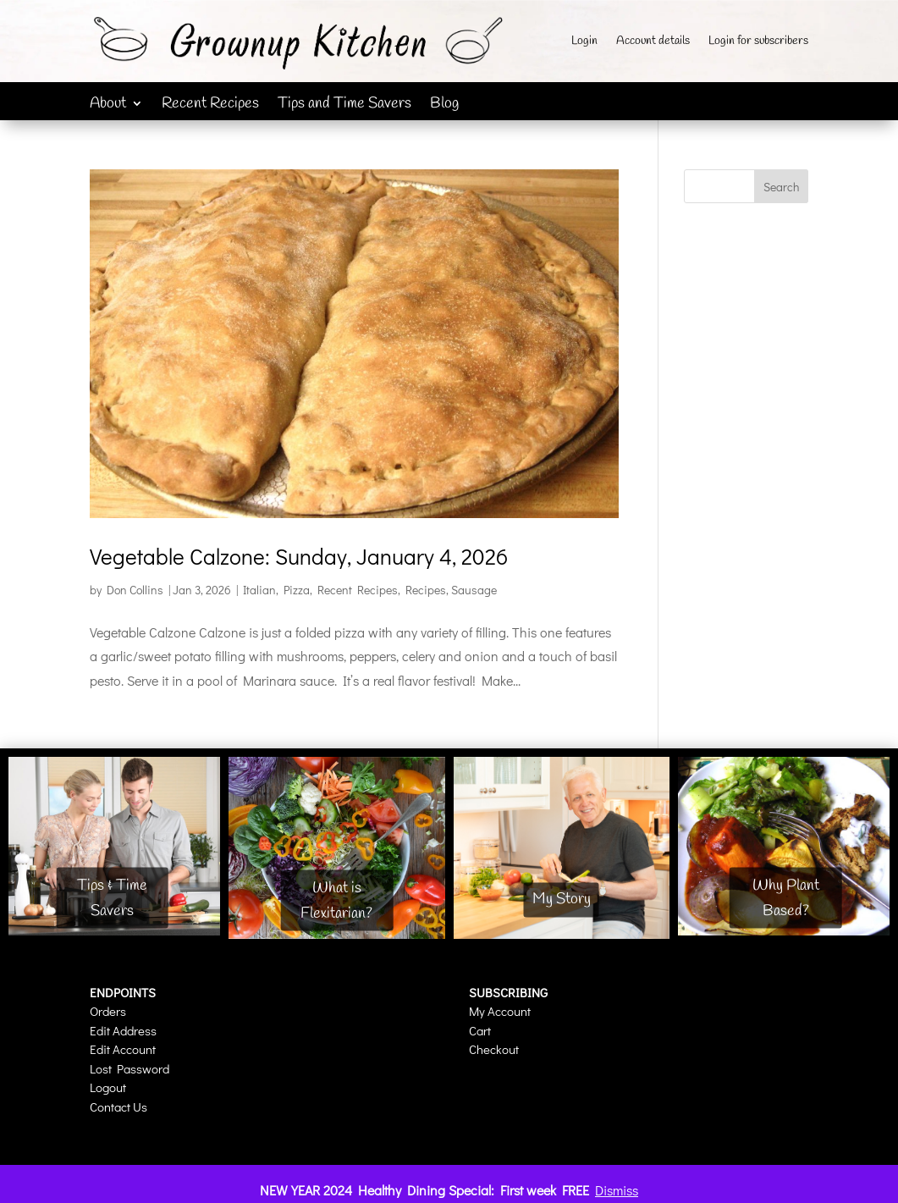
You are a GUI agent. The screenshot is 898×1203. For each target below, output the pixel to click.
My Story (561, 899)
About (108, 105)
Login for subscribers (758, 42)
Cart (480, 1030)
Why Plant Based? (785, 898)
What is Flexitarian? (336, 900)
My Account (500, 1010)
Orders (108, 1010)
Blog (444, 105)
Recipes (425, 590)
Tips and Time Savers (344, 105)
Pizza (297, 590)
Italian (259, 590)
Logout (108, 1087)
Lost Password (129, 1068)
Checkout (494, 1048)
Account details (653, 42)
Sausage (474, 590)
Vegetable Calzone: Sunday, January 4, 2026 (299, 556)
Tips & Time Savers (112, 898)
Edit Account (123, 1048)
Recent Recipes (210, 105)
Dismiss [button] (616, 1190)
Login (584, 42)
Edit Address (123, 1030)
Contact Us (118, 1106)
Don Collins (135, 590)
